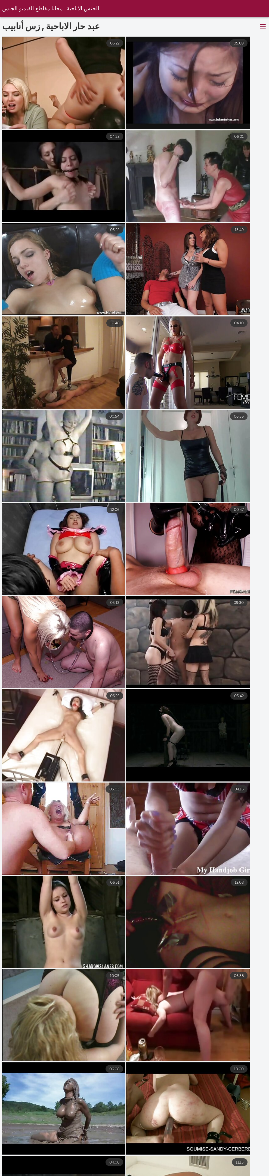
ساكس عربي (101, 1169)
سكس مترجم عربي (242, 1169)
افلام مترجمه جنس (145, 1169)
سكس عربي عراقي (193, 1169)
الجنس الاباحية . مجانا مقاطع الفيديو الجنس (51, 9)
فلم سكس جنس (61, 1169)
